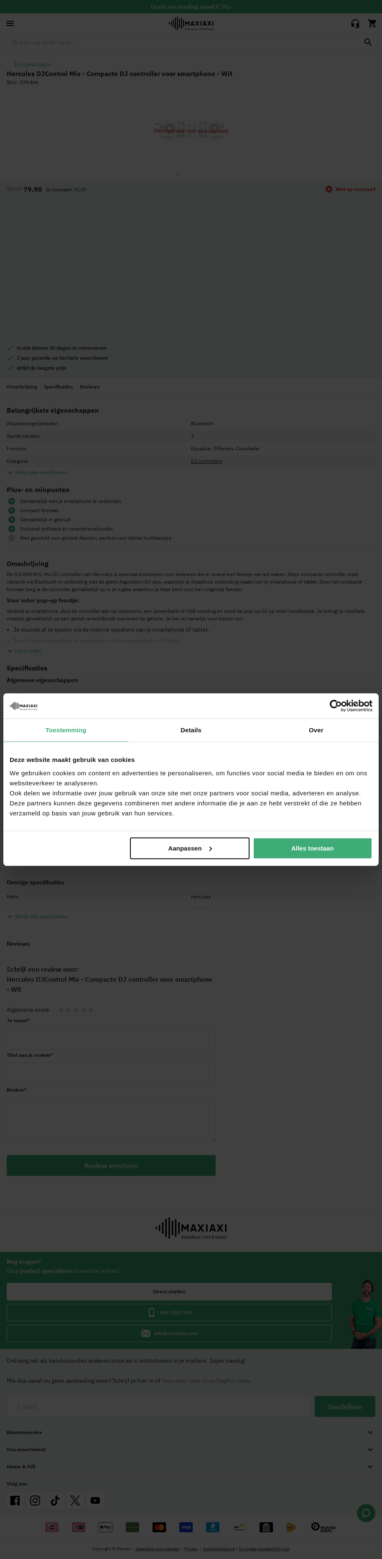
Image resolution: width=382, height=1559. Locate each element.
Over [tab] (316, 730)
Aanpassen (190, 847)
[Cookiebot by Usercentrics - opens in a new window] (335, 706)
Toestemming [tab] (66, 730)
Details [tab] (191, 730)
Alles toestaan (312, 847)
